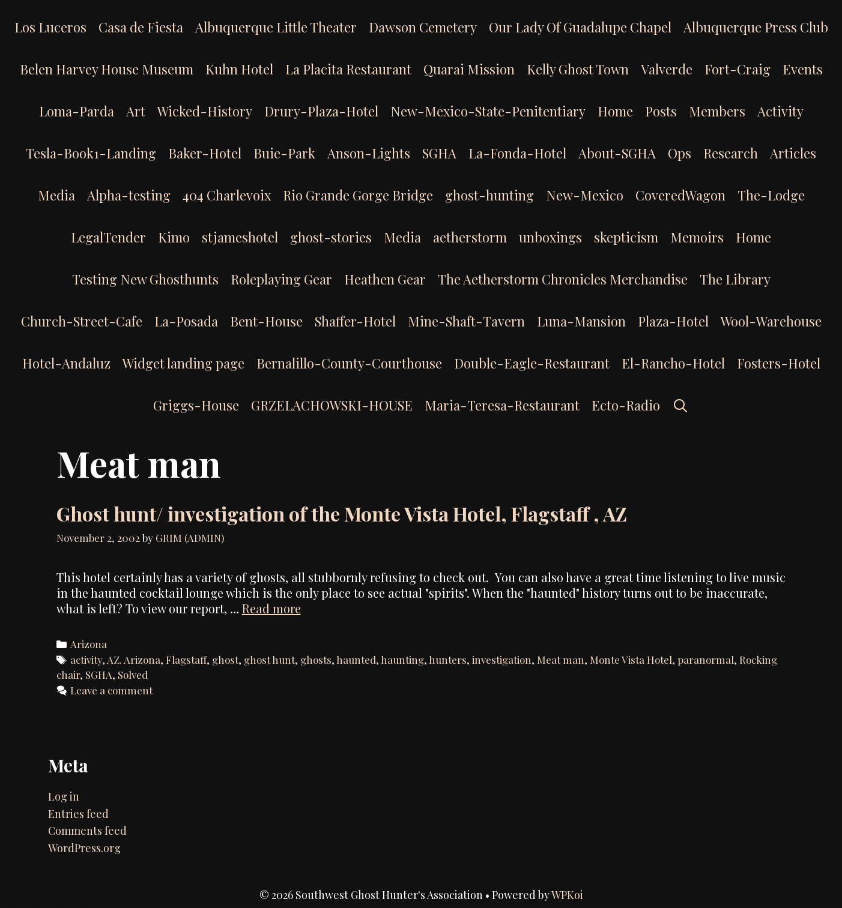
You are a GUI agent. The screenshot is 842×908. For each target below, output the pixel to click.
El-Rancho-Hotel (673, 363)
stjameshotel (240, 237)
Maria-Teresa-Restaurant (502, 405)
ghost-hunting (489, 195)
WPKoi (567, 895)
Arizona (88, 644)
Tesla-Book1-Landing (91, 153)
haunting (402, 659)
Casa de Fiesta (140, 27)
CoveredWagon (680, 195)
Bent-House (266, 321)
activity (86, 659)
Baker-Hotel (204, 153)
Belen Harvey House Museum (106, 69)
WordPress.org (84, 848)
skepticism (626, 237)
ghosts (316, 659)
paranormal (705, 659)
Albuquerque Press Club (755, 27)
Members (717, 111)
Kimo (174, 237)
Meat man (560, 659)
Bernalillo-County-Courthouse (349, 363)
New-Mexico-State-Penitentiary (488, 111)
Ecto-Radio (626, 405)
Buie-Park (284, 153)
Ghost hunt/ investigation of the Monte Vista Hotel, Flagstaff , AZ (341, 513)
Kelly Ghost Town (578, 69)
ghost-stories (331, 237)
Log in (63, 796)
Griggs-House (196, 405)
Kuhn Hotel (239, 69)
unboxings (550, 237)
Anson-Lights (368, 153)
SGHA (439, 153)
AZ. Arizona (133, 659)
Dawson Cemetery (423, 27)
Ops (679, 153)
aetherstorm (470, 237)
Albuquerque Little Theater (276, 27)
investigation (502, 659)
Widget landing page (183, 363)
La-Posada (186, 321)
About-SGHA (617, 153)
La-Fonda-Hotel (517, 153)
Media (56, 195)
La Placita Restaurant (348, 69)
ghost (225, 659)
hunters (448, 659)
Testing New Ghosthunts (145, 279)
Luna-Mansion (581, 321)
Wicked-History (204, 111)
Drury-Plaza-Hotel (321, 111)
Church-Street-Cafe (81, 321)
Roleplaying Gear (281, 279)
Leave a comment (111, 690)
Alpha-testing (129, 195)
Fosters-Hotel (778, 363)
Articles (793, 153)
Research (730, 153)
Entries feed (78, 814)
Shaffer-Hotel (355, 321)
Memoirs (697, 237)
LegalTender (108, 237)
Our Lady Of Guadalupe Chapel (580, 27)
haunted (356, 659)
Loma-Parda (76, 111)
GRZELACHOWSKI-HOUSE (332, 405)
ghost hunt (269, 659)
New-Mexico (584, 195)
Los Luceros (50, 27)
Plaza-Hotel (673, 321)
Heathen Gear (385, 279)
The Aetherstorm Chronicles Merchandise (563, 279)
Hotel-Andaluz (66, 363)
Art (135, 111)
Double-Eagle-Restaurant (532, 363)
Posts (661, 111)
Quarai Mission (469, 69)
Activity (780, 111)
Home (615, 111)
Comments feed (87, 830)
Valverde (666, 69)
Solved (133, 674)
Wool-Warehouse (771, 321)
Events (803, 69)
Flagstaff (186, 659)
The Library (735, 279)
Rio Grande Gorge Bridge (358, 195)
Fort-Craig (737, 69)
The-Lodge (771, 195)
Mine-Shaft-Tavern (466, 321)
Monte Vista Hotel (631, 659)
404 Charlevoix (227, 195)
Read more (271, 608)
